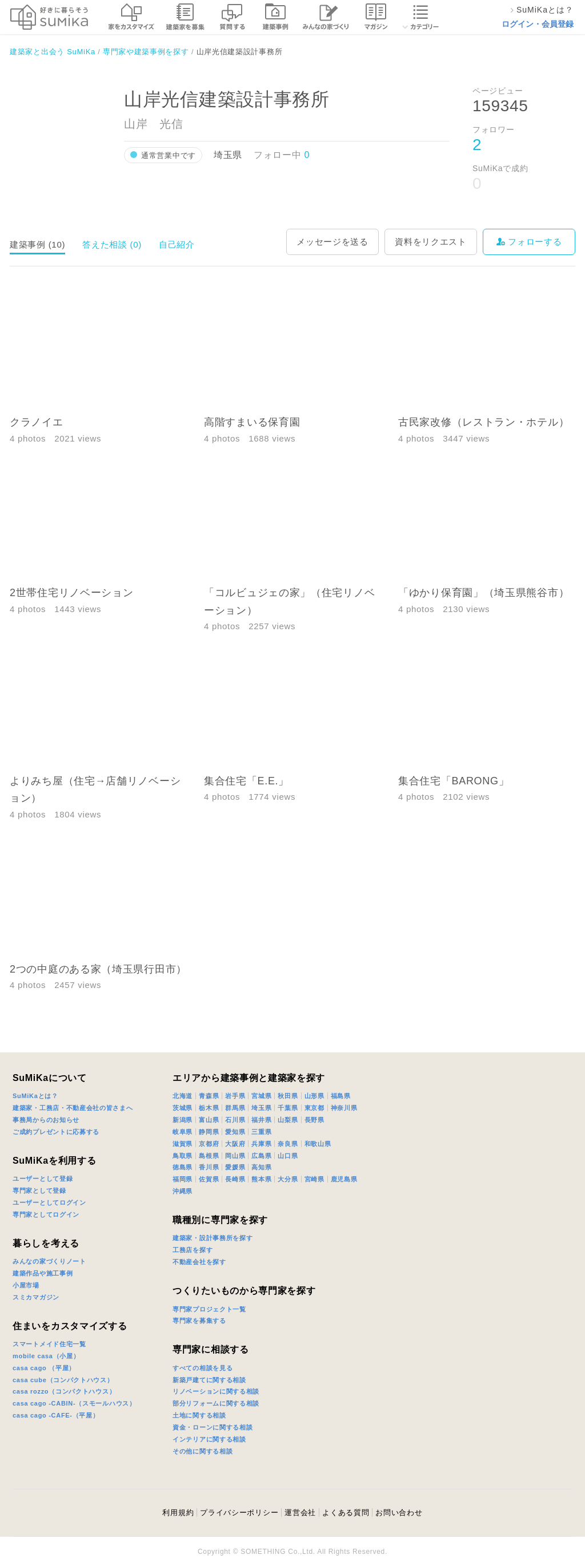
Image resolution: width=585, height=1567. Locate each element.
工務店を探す (193, 1249)
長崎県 (235, 1179)
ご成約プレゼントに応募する (56, 1131)
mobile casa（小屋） (46, 1356)
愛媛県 (235, 1167)
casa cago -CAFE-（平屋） (56, 1415)
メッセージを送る (332, 241)
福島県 (341, 1095)
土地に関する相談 (199, 1415)
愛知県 (235, 1131)
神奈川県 (344, 1107)
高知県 (261, 1167)
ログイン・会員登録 (538, 24)
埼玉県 (261, 1107)
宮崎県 (314, 1179)
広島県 (261, 1155)
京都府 (209, 1143)
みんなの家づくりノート (49, 1261)
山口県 (288, 1155)
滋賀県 (183, 1143)
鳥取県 (183, 1155)
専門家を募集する (199, 1320)
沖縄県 (183, 1191)
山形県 (314, 1095)
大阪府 (235, 1143)
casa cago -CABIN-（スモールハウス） (74, 1403)
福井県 (261, 1119)
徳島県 (183, 1167)
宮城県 (261, 1095)
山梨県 (288, 1119)
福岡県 (183, 1179)
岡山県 (235, 1155)
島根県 (209, 1155)
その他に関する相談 (203, 1451)
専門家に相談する (211, 1349)
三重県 (261, 1131)
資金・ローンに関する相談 (213, 1427)
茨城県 (183, 1107)
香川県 (209, 1167)
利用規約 (178, 1512)
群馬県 (235, 1107)
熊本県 (261, 1179)
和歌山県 (317, 1143)
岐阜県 (183, 1131)
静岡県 (209, 1131)
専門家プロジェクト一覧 (209, 1309)
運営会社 (300, 1512)
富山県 (209, 1119)
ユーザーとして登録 (43, 1178)
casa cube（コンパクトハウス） (63, 1379)
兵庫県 (261, 1143)
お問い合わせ (398, 1512)
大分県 (288, 1179)
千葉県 (288, 1107)
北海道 (183, 1095)
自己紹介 (177, 244)
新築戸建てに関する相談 (209, 1379)
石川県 (235, 1119)
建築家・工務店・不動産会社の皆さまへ (73, 1107)
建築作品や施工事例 (43, 1273)
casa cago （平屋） (44, 1367)
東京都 (314, 1107)
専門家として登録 (39, 1190)
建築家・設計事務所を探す (213, 1237)
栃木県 (209, 1107)
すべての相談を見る (203, 1367)
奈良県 (288, 1143)
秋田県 (288, 1095)
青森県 (209, 1095)
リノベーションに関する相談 (216, 1391)
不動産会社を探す (199, 1261)
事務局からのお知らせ (46, 1119)
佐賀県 (209, 1179)
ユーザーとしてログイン (49, 1202)
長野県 (314, 1119)
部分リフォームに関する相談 (216, 1403)
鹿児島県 (344, 1179)
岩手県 (235, 1095)
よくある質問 (345, 1512)
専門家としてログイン (46, 1214)
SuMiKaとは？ (35, 1095)
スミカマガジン (36, 1297)
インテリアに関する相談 (209, 1439)
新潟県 (183, 1119)
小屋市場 (26, 1285)
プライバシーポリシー (239, 1512)
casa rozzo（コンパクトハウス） (64, 1391)
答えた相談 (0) (112, 244)
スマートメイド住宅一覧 (49, 1344)
